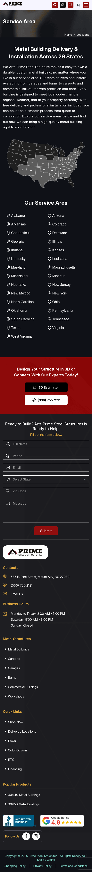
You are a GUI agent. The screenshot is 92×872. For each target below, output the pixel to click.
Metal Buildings (18, 649)
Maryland (16, 267)
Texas (13, 328)
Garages (14, 668)
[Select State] (46, 479)
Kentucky (16, 259)
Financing (15, 769)
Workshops (16, 696)
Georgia (15, 241)
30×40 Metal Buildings (24, 795)
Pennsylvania (60, 310)
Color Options (17, 750)
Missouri (56, 276)
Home (68, 34)
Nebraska (16, 285)
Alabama (15, 216)
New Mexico (18, 293)
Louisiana (57, 259)
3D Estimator (46, 387)
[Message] (46, 510)
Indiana (14, 250)
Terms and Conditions (73, 865)
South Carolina (20, 319)
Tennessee (58, 319)
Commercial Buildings (23, 687)
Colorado (57, 224)
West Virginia (19, 336)
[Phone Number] (46, 456)
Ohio (53, 302)
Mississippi (17, 276)
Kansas (55, 250)
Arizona (55, 216)
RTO (11, 760)
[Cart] (78, 5)
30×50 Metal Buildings (24, 804)
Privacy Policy (42, 865)
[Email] (46, 467)
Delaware (57, 233)
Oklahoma (16, 310)
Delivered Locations (22, 731)
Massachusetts (61, 267)
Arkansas (16, 224)
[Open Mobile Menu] (86, 5)
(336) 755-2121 (46, 400)
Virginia (55, 328)
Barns (12, 677)
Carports (14, 659)
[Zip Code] (46, 491)
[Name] (46, 444)
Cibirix (51, 859)
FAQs (12, 741)
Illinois (54, 241)
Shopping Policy (15, 865)
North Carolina (20, 302)
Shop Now (15, 722)
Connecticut (18, 233)
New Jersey (59, 285)
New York (57, 293)
